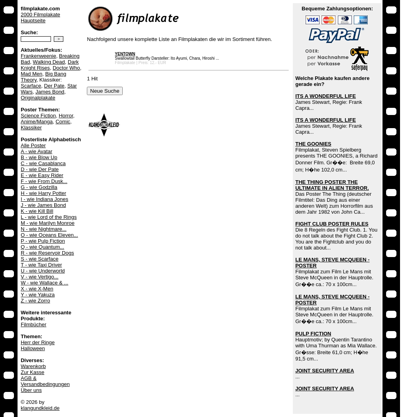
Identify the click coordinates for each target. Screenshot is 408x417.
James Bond (49, 92)
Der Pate (54, 86)
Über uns (31, 390)
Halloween (33, 348)
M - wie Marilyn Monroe (48, 223)
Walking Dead (49, 62)
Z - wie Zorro (35, 301)
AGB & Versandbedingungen (45, 381)
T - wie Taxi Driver (41, 265)
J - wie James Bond (43, 205)
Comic (62, 122)
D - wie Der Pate (40, 169)
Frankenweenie (38, 56)
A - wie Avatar (36, 151)
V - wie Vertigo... (40, 277)
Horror (66, 116)
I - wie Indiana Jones (44, 199)
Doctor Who (66, 68)
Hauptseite (33, 20)
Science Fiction (38, 116)
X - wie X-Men (37, 289)
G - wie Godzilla (39, 187)
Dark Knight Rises (50, 65)
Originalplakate (38, 98)
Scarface (31, 86)
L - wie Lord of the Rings (48, 217)
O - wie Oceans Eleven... (49, 235)
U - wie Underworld (43, 271)
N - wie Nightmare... (44, 229)
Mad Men (31, 74)
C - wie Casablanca (43, 163)
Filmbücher (33, 324)
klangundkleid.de (40, 408)
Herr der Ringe (38, 342)
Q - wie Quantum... (42, 247)
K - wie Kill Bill (37, 211)
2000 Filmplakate (40, 15)
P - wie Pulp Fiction (43, 241)
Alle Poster (33, 145)
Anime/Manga (37, 122)
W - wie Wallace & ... (44, 283)
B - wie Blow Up (39, 157)
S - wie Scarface (40, 259)
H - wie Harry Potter (43, 193)
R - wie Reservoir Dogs (47, 253)
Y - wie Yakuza (38, 295)
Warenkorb (33, 366)
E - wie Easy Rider (42, 175)
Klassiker (31, 128)
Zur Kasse (32, 372)
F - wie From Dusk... (44, 181)
